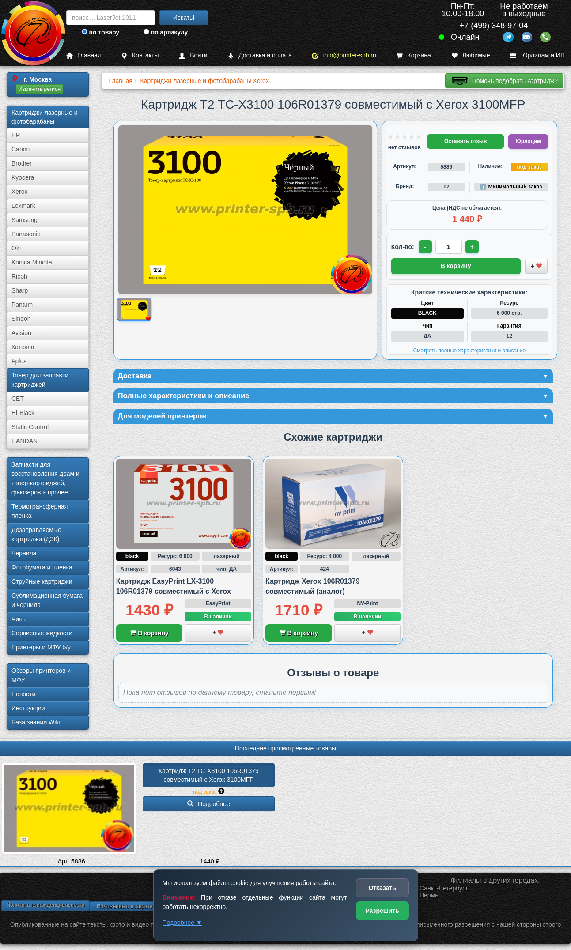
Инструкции (28, 708)
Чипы (19, 618)
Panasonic (25, 234)
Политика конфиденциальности (45, 905)
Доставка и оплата (259, 55)
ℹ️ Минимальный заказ (511, 187)
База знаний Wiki (36, 722)
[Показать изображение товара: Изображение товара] (134, 309)
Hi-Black (22, 412)
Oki (16, 248)
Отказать (382, 887)
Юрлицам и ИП (537, 55)
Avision (21, 332)
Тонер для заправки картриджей (39, 380)
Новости (23, 693)
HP (15, 135)
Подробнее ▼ (182, 922)
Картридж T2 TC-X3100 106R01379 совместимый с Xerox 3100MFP (210, 775)
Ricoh (19, 276)
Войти (193, 55)
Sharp (19, 290)
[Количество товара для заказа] (449, 247)
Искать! (184, 17)
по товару (100, 32)
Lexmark (23, 205)
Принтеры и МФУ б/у (41, 647)
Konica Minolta (31, 262)
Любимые (470, 55)
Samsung (24, 219)
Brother (21, 163)
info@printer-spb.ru (344, 55)
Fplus (18, 361)
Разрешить (382, 910)
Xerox (19, 191)
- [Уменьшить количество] (425, 246)
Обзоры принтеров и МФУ (41, 675)
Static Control (30, 426)
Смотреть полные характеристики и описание (469, 350)
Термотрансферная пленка (39, 511)
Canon (20, 149)
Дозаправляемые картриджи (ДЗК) (36, 534)
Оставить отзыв (465, 141)
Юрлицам (528, 141)
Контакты (140, 55)
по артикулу (166, 32)
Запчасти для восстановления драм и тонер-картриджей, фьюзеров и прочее (45, 478)
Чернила (23, 553)
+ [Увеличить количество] (473, 246)
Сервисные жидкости (41, 633)
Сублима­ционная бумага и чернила (47, 600)
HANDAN (24, 441)
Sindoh (21, 318)
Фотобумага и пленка (41, 567)
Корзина (414, 55)
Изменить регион (40, 89)
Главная (83, 55)
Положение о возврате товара (134, 906)
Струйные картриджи (41, 581)
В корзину (149, 634)
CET (17, 398)
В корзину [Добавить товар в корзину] (455, 265)
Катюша (22, 347)
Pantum (22, 304)
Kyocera (22, 177)
